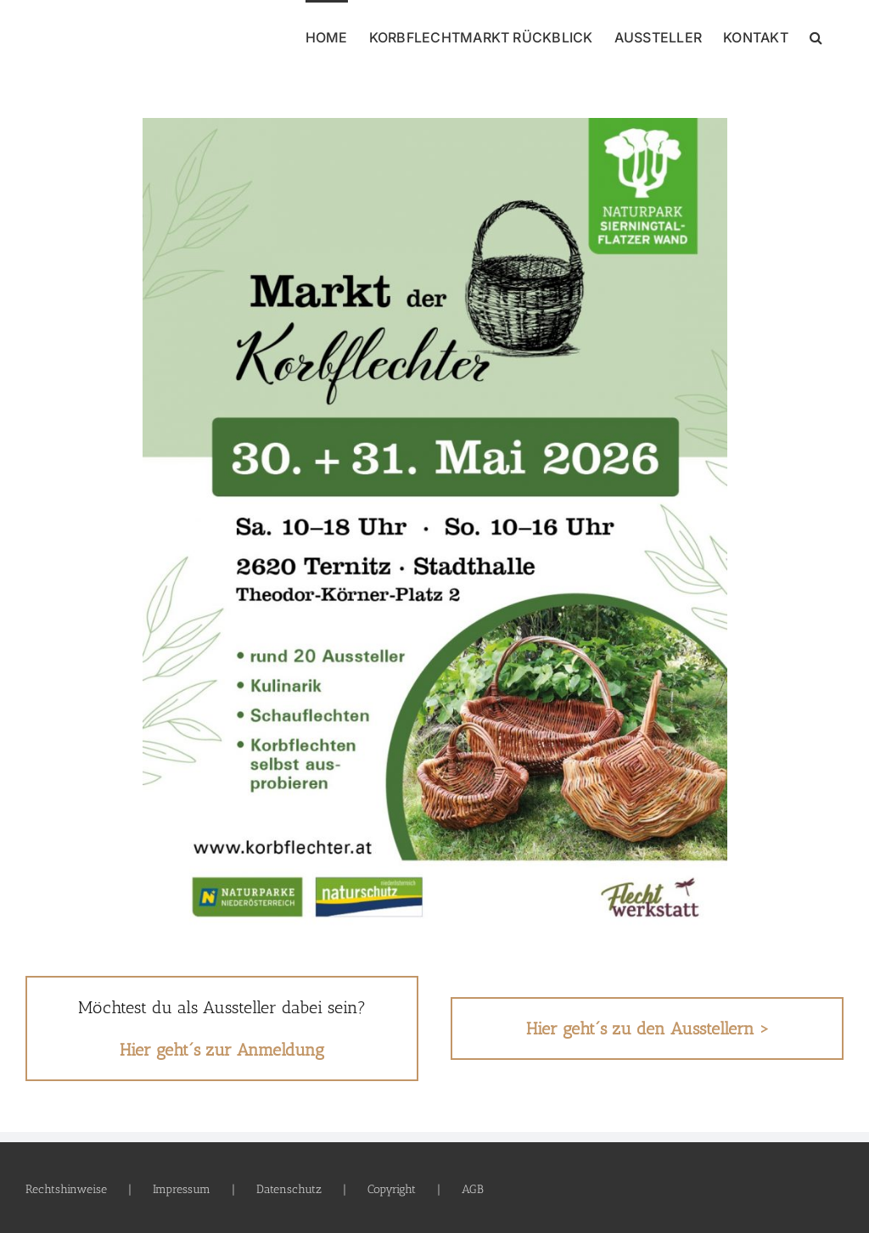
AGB (473, 1189)
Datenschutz (289, 1189)
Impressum (181, 1189)
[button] (816, 35)
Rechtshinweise (66, 1189)
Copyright (391, 1189)
